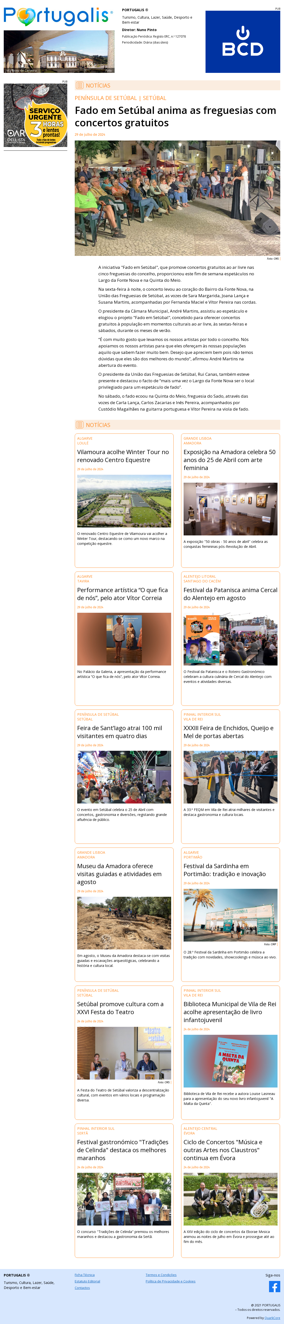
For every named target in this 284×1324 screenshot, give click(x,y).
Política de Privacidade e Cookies (171, 1281)
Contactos (82, 1287)
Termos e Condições (161, 1275)
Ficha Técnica (85, 1275)
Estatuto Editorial (87, 1281)
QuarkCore (272, 1318)
